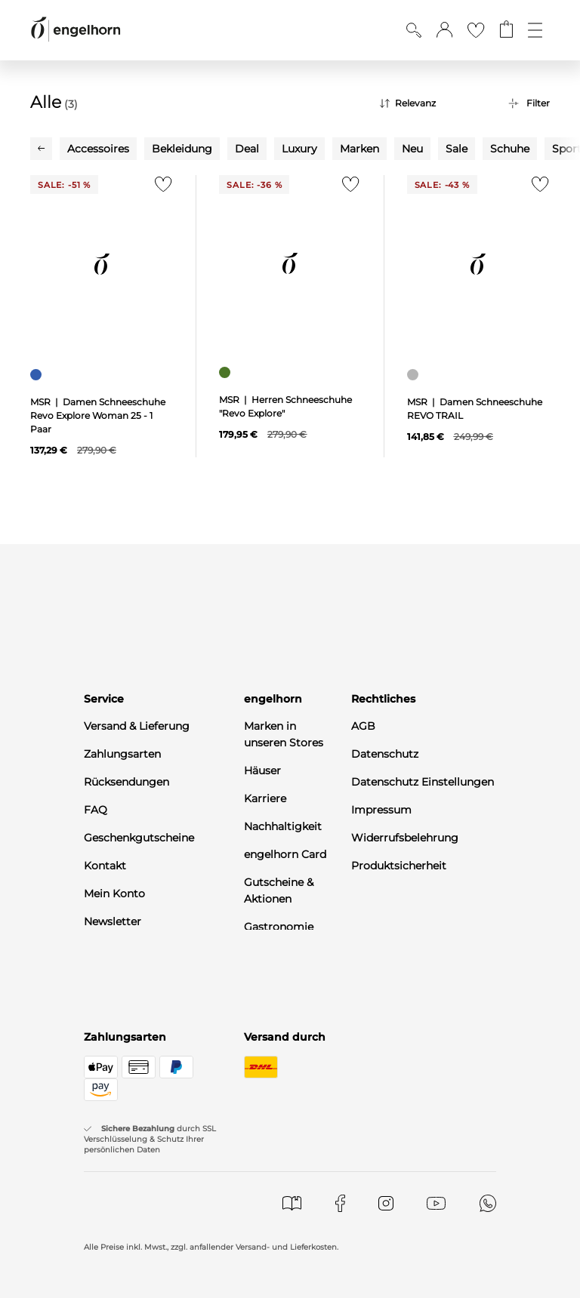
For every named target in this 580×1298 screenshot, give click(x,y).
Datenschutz (384, 754)
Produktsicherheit (398, 865)
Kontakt (105, 865)
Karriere (265, 798)
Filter (538, 103)
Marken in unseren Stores (283, 734)
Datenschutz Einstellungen (422, 782)
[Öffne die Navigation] (535, 30)
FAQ (95, 810)
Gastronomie (278, 927)
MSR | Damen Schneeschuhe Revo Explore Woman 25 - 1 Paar (97, 415)
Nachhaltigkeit (283, 826)
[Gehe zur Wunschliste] (476, 30)
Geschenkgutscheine (139, 837)
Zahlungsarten (122, 754)
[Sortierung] (433, 103)
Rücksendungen (126, 782)
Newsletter (112, 921)
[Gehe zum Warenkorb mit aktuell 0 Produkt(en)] (506, 30)
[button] (444, 30)
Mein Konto (114, 893)
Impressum (381, 810)
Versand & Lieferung (137, 726)
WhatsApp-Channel (135, 949)
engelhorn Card (285, 854)
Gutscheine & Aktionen (278, 890)
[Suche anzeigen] (414, 30)
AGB (363, 726)
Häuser (262, 770)
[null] (101, 264)
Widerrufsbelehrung (404, 837)
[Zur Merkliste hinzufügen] (160, 188)
